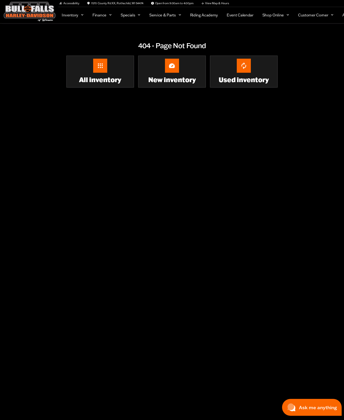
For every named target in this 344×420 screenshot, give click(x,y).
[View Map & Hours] (215, 3)
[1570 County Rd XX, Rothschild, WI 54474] (115, 3)
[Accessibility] (69, 3)
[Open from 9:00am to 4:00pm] (172, 3)
